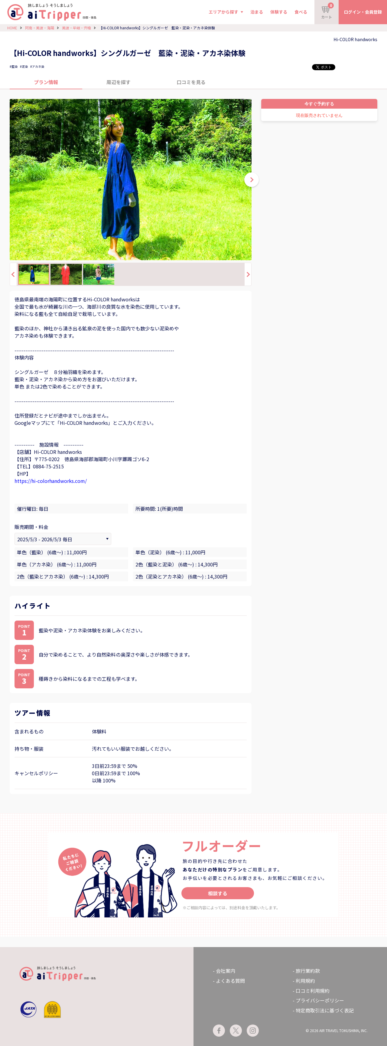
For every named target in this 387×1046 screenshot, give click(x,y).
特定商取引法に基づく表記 (325, 1010)
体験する (278, 12)
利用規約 (305, 980)
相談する (217, 893)
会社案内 (225, 970)
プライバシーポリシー (320, 1000)
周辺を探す (118, 82)
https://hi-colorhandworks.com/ (51, 480)
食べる (300, 12)
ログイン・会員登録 (363, 12)
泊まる (256, 12)
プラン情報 (46, 82)
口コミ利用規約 (313, 990)
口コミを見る (191, 82)
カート (327, 10)
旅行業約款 (308, 970)
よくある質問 (230, 980)
